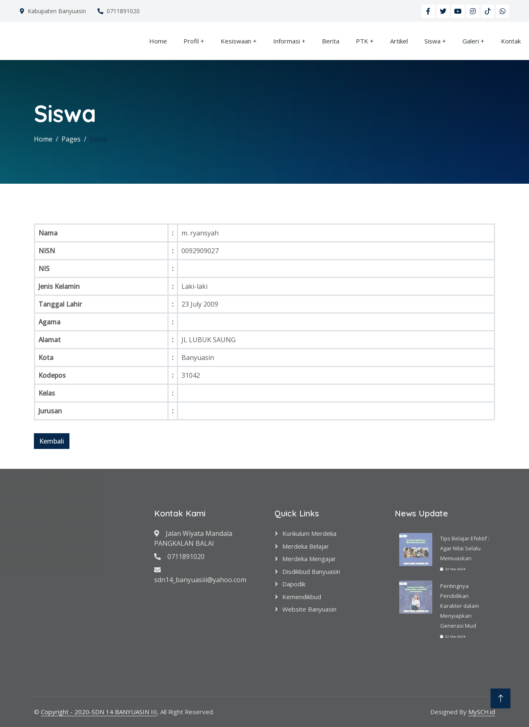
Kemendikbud (301, 597)
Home (158, 41)
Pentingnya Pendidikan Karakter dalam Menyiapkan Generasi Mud (459, 605)
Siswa (432, 41)
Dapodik (293, 584)
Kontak (511, 41)
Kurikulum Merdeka (309, 533)
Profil (191, 41)
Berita (330, 41)
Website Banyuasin (309, 609)
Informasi (286, 41)
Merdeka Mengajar (309, 558)
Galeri (470, 41)
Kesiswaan (236, 41)
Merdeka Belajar (305, 546)
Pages (71, 139)
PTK (362, 41)
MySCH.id (481, 712)
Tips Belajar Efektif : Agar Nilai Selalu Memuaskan (464, 548)
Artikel (399, 41)
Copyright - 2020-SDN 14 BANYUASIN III (99, 712)
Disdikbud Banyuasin (311, 571)
